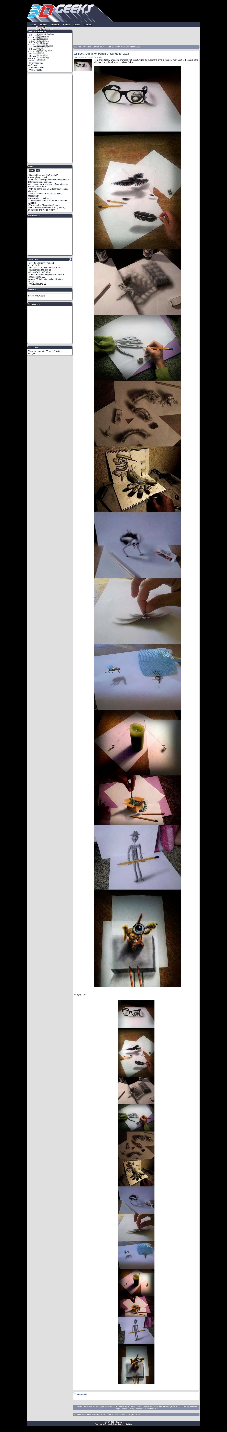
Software (55, 24)
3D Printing (41, 55)
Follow (66, 24)
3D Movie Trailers (44, 45)
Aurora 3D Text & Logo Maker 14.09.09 (46, 274)
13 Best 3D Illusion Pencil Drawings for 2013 (123, 47)
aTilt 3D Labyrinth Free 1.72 (41, 263)
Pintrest (40, 34)
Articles (43, 24)
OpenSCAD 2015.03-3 (39, 272)
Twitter (39, 29)
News (33, 24)
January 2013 (98, 47)
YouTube (40, 31)
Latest (31, 170)
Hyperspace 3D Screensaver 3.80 (44, 267)
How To (40, 52)
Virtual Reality (35, 70)
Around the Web (36, 67)
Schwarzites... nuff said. (40, 198)
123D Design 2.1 (36, 265)
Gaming (40, 48)
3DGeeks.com (79, 47)
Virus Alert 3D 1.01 (37, 284)
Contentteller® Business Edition (118, 1424)
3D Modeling (42, 57)
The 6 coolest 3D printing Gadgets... (45, 205)
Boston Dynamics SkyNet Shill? (43, 175)
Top (37, 170)
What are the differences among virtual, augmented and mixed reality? (46, 208)
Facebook (41, 27)
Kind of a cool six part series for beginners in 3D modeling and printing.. (48, 180)
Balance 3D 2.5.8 (37, 277)
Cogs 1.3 (33, 281)
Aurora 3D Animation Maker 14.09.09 (46, 279)
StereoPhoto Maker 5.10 (40, 270)
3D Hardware (42, 36)
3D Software (42, 38)
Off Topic (40, 59)
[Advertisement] (50, 118)
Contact (87, 24)
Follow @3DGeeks (36, 296)
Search (76, 24)
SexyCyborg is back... (39, 177)
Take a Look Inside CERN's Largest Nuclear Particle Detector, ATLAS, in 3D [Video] (109, 1406)
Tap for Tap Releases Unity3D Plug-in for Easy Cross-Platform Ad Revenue (156, 1407)
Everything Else (44, 50)
